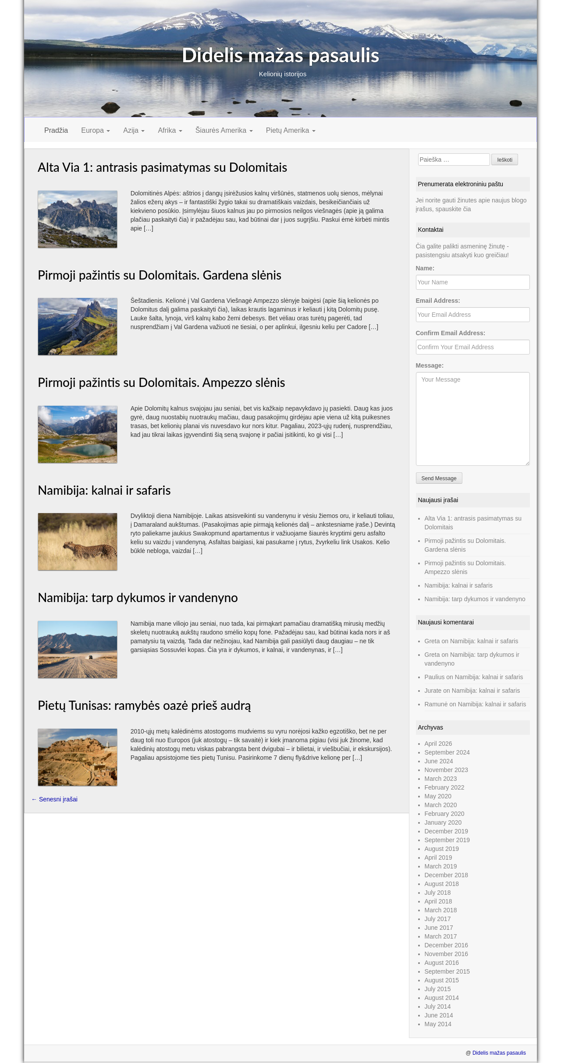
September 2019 (447, 839)
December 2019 (447, 831)
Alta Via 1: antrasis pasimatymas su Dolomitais (162, 166)
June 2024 (439, 761)
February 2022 (445, 787)
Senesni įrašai (54, 799)
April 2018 (438, 901)
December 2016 (447, 945)
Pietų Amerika (291, 130)
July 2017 (438, 918)
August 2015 (442, 980)
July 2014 (438, 1006)
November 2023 (447, 769)
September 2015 (447, 971)
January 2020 (443, 822)
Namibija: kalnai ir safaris (104, 489)
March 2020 (441, 804)
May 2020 (438, 796)
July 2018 (438, 892)
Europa (95, 130)
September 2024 (447, 752)
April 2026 (438, 743)
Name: (425, 268)
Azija (134, 130)
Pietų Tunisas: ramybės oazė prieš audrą (144, 705)
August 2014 (442, 997)
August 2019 (442, 848)
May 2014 (438, 1024)
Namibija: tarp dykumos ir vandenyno (138, 597)
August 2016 (442, 962)
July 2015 (438, 988)
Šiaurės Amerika (224, 130)
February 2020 (445, 813)
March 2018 (441, 910)
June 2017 (439, 927)
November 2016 (447, 953)
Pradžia (56, 130)
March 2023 (441, 778)
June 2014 (439, 1015)
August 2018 (442, 883)
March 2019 (441, 866)
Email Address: (438, 300)
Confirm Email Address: (451, 333)
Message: (430, 365)
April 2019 (438, 857)
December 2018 (447, 875)
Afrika (170, 130)
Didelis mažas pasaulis (280, 55)
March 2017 (441, 936)
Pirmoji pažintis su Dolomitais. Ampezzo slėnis (161, 382)
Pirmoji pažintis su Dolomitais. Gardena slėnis (159, 274)
